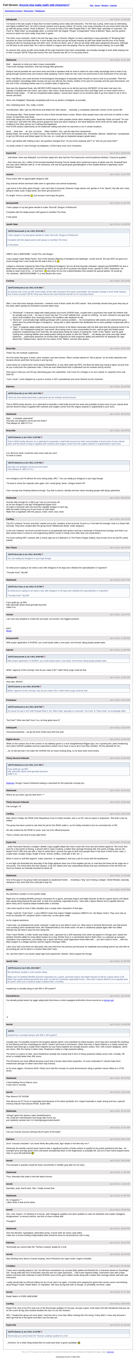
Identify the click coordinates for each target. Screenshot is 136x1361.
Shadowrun (40, 11)
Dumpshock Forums (13, 11)
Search (97, 5)
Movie (9, 631)
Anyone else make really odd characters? (44, 5)
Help (91, 5)
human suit (109, 1000)
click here (110, 1352)
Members (105, 5)
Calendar (113, 5)
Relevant (10, 783)
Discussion (28, 11)
